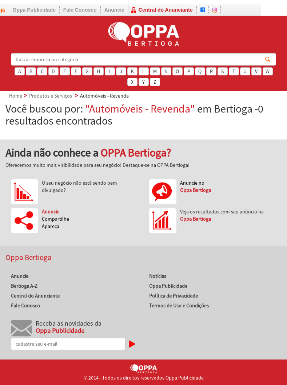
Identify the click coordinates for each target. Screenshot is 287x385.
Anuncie (114, 10)
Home (15, 96)
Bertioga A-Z (24, 286)
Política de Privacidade (173, 295)
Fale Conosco (80, 10)
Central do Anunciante (166, 10)
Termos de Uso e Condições (179, 305)
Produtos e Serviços (50, 96)
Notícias (157, 276)
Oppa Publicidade (34, 10)
